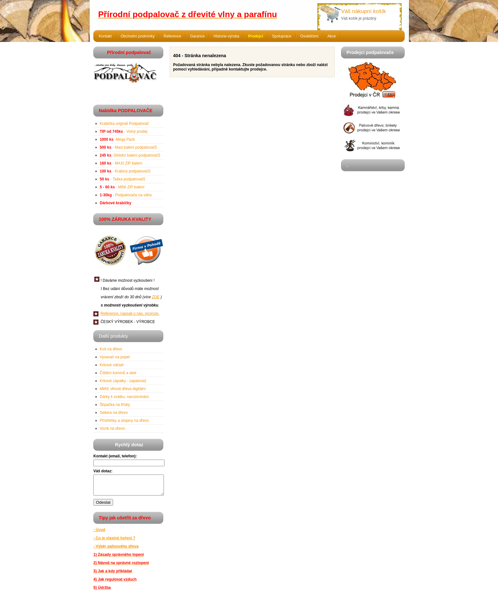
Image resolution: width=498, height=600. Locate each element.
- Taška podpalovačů (122, 179)
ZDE (155, 297)
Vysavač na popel (115, 357)
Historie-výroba (226, 36)
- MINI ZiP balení (122, 187)
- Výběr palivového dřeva (115, 550)
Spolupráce (282, 36)
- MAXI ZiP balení (121, 163)
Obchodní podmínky (138, 36)
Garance (197, 36)
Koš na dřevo (111, 349)
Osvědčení (309, 36)
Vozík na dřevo (112, 428)
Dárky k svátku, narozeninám (124, 396)
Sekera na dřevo (114, 412)
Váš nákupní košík (363, 11)
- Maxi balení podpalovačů (128, 147)
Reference (172, 36)
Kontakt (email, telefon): (115, 456)
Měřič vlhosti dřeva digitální (123, 389)
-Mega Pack (117, 139)
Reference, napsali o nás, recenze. (130, 313)
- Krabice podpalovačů (125, 171)
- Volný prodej (123, 131)
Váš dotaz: (102, 471)
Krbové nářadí (112, 365)
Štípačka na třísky (115, 404)
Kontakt (105, 36)
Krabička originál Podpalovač (124, 123)
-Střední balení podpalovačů (130, 155)
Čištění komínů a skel (118, 373)
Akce (331, 36)
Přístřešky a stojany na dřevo (124, 420)
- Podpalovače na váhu (126, 195)
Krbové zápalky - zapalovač (123, 381)
